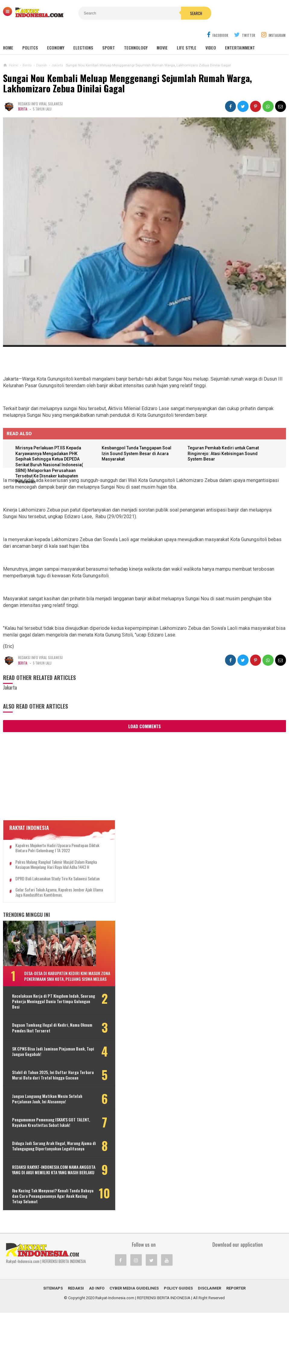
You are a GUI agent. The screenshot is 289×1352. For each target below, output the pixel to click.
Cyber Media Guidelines (134, 1327)
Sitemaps (53, 1327)
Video (210, 33)
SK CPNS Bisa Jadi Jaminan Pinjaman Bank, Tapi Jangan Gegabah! (43, 1057)
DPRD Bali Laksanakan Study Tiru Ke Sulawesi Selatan (51, 877)
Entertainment (240, 33)
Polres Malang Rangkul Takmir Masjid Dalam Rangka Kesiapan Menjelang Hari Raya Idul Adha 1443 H (49, 857)
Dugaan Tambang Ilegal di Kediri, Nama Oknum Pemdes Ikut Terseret (43, 1033)
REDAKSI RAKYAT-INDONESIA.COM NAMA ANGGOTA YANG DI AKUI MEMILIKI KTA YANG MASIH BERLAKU (42, 1200)
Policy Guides (178, 1327)
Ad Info (96, 1327)
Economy (55, 33)
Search (178, 13)
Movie (162, 33)
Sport (108, 33)
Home (8, 33)
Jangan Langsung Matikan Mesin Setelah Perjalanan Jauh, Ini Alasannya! (40, 1113)
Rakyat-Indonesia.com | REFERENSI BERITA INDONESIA (142, 1337)
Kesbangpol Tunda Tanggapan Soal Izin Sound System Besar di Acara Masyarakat (137, 439)
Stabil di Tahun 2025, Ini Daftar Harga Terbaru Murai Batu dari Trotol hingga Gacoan (39, 1084)
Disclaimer (209, 1327)
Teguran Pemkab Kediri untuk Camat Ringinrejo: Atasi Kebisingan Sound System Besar (224, 439)
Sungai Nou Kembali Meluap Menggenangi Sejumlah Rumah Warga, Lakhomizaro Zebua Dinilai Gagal (127, 69)
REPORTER (236, 1327)
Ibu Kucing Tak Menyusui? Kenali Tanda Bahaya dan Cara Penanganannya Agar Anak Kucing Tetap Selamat (47, 1233)
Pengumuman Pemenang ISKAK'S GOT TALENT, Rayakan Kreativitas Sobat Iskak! (41, 1142)
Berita (22, 94)
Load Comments (144, 712)
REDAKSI (76, 1327)
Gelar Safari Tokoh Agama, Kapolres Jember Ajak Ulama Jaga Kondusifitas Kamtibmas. (49, 893)
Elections (83, 33)
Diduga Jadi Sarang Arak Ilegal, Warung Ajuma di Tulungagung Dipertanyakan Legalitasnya (39, 1171)
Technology (136, 33)
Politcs (30, 33)
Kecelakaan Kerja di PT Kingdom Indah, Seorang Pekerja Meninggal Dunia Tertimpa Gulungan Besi (42, 1008)
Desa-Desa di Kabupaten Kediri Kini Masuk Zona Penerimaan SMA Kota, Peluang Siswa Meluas (55, 979)
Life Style (186, 33)
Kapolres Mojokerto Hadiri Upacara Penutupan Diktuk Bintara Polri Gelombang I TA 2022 (49, 836)
